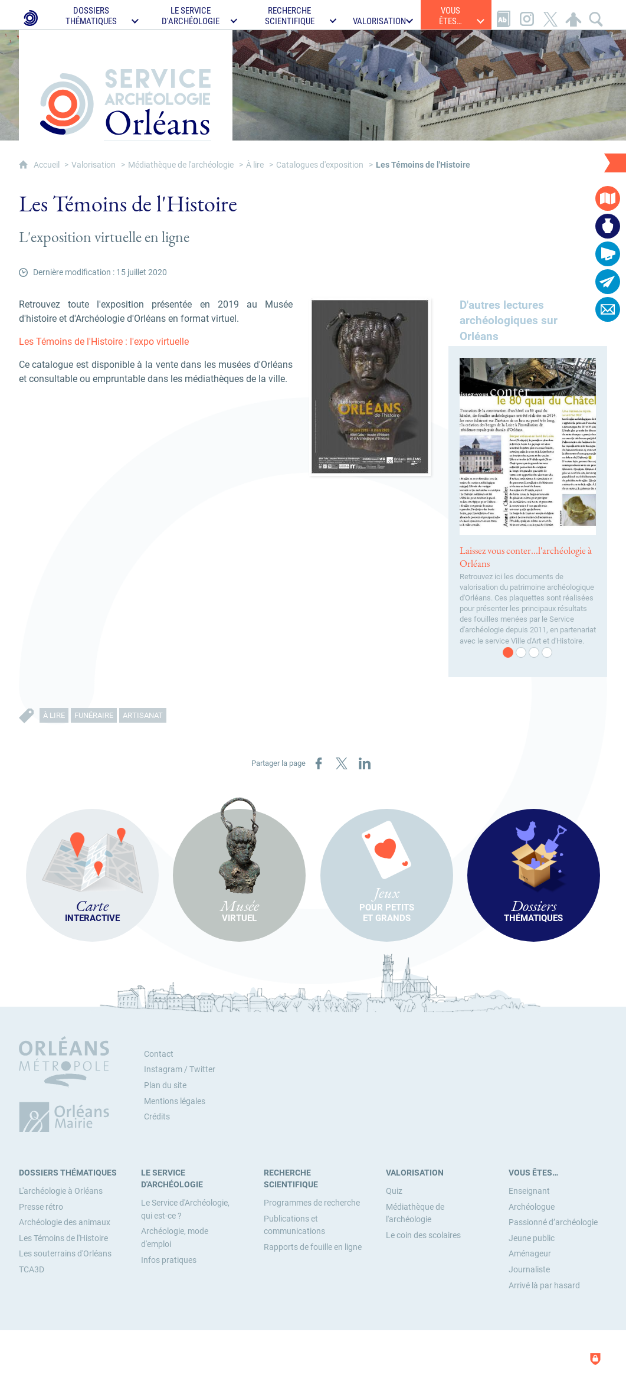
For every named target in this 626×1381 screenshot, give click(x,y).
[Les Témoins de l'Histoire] (63, 1238)
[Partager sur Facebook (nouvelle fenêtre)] (319, 763)
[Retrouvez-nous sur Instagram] (527, 15)
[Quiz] (394, 1191)
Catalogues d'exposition (319, 165)
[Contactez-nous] (607, 309)
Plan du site (165, 1085)
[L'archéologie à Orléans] (61, 1191)
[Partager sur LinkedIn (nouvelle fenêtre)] (365, 763)
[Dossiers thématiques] (68, 1173)
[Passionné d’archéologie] (553, 1222)
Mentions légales (174, 1101)
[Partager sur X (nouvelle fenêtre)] (342, 763)
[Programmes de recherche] (312, 1203)
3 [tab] (534, 653)
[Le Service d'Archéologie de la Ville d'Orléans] (30, 15)
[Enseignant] (529, 1191)
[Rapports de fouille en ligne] (313, 1247)
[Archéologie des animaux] (64, 1222)
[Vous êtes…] (533, 1173)
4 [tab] (547, 653)
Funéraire (93, 715)
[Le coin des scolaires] (423, 1235)
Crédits (157, 1117)
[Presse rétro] (41, 1207)
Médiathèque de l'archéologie (181, 165)
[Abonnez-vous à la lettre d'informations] (607, 281)
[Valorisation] (415, 1173)
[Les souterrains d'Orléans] (65, 1254)
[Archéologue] (532, 1207)
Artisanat (143, 715)
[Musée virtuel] (607, 226)
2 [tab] (521, 653)
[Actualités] (607, 253)
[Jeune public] (532, 1238)
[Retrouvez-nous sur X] (550, 15)
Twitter (202, 1070)
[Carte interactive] (607, 198)
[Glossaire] (503, 15)
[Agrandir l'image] (370, 385)
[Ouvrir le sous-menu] (96, 15)
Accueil (47, 165)
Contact (158, 1054)
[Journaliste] (529, 1270)
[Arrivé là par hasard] (544, 1286)
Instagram (163, 1070)
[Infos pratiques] (168, 1260)
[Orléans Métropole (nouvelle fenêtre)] (66, 1084)
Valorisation (93, 165)
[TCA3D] (31, 1270)
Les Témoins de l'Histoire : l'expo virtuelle (104, 341)
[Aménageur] (530, 1254)
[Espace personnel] (573, 15)
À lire (255, 165)
